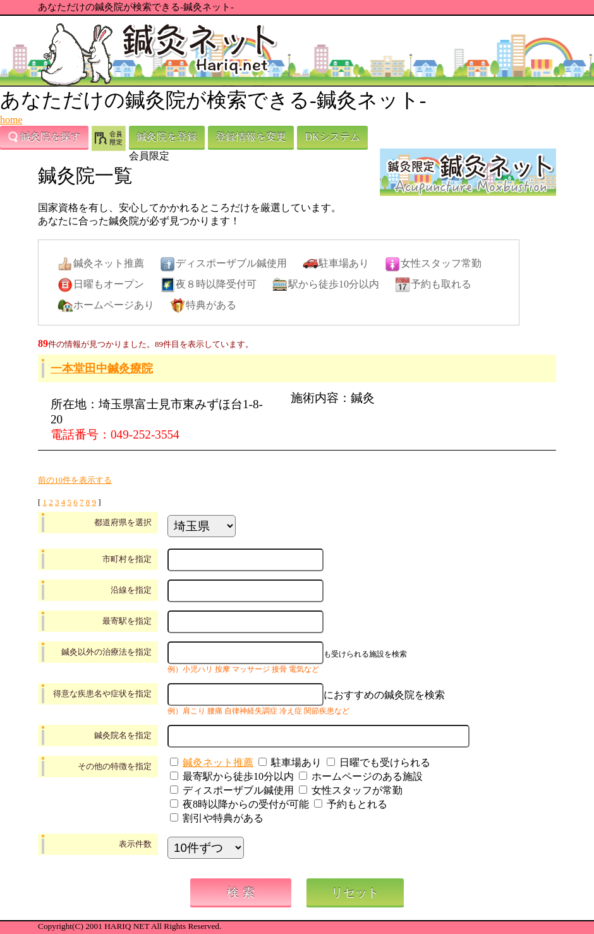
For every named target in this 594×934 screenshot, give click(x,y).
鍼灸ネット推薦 (218, 762)
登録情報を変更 (250, 136)
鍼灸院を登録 (166, 136)
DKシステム (332, 136)
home (11, 119)
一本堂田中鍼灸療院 (102, 368)
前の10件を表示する (75, 480)
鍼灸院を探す (44, 137)
